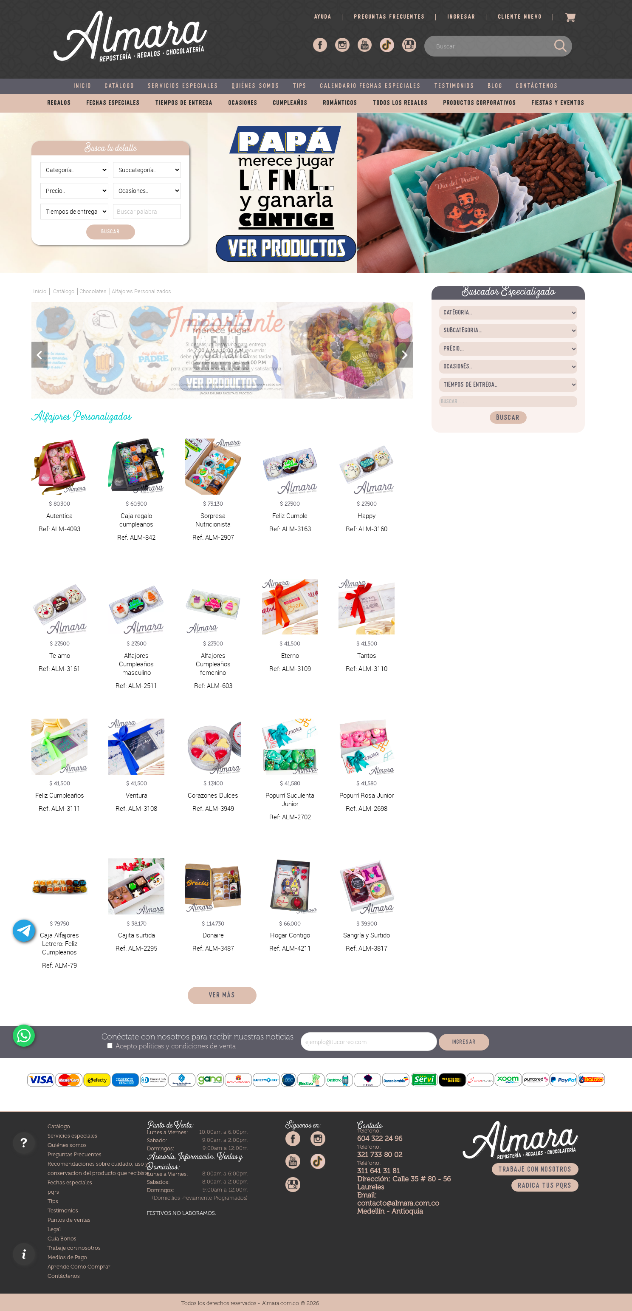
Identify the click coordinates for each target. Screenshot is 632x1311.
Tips (300, 86)
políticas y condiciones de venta (186, 1046)
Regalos (59, 103)
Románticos (340, 103)
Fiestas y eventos (558, 103)
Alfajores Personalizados (141, 291)
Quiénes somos (256, 86)
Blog (495, 86)
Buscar (111, 232)
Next (405, 355)
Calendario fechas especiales (370, 86)
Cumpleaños (290, 103)
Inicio (83, 86)
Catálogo (120, 86)
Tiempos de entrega (184, 103)
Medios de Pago (67, 1257)
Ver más (222, 995)
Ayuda (323, 17)
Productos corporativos (479, 103)
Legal (54, 1229)
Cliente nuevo (520, 17)
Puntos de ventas (69, 1219)
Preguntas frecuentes (389, 17)
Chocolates (93, 291)
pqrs (53, 1191)
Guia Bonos (62, 1238)
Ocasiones (243, 103)
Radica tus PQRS (545, 1185)
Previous (39, 355)
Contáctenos (537, 86)
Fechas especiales (113, 103)
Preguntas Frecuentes (75, 1154)
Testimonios (454, 86)
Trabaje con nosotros (74, 1247)
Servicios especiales (183, 86)
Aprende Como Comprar (79, 1266)
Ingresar (462, 17)
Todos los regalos (400, 103)
